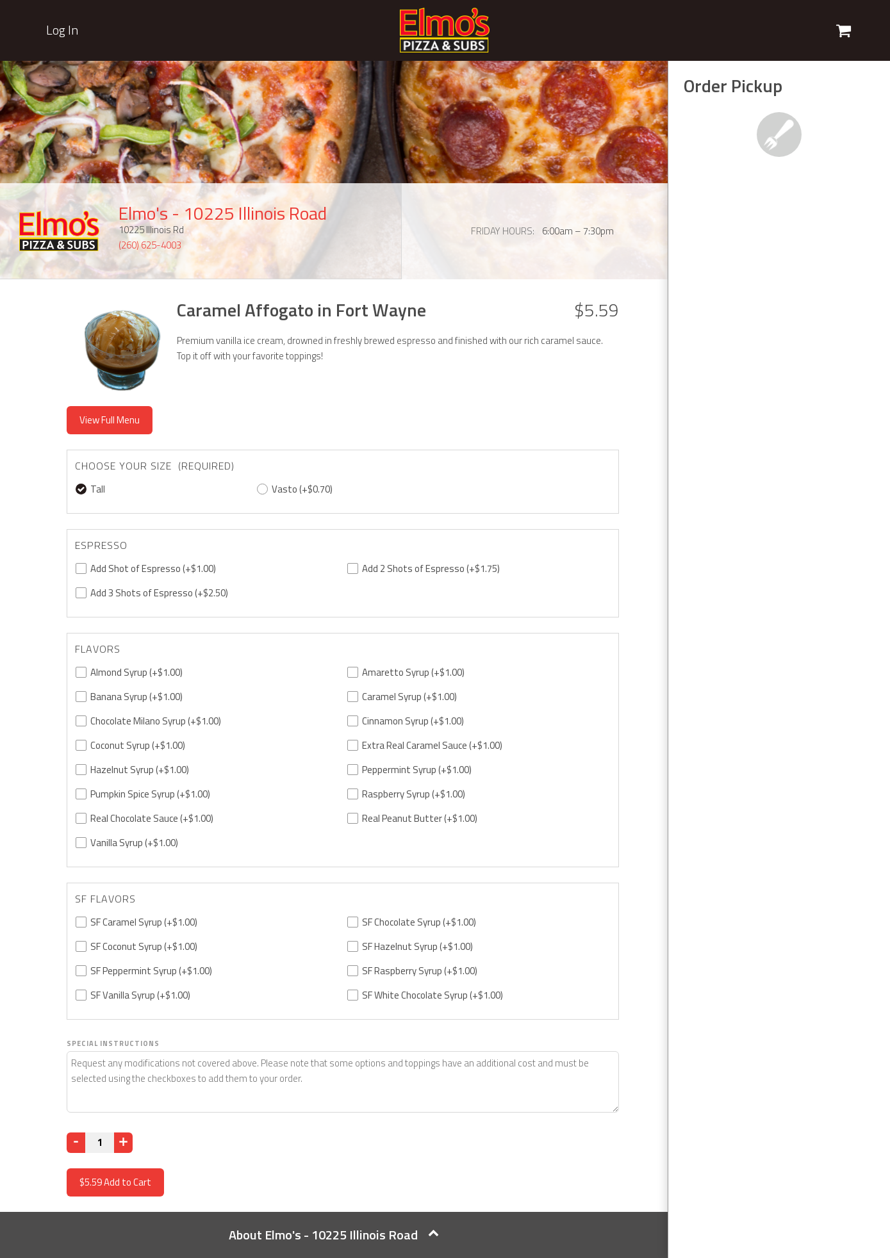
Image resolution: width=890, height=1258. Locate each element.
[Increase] (123, 1142)
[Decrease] (76, 1142)
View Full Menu (109, 420)
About (334, 1235)
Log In (62, 30)
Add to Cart (115, 1182)
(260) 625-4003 (150, 245)
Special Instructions (113, 1043)
